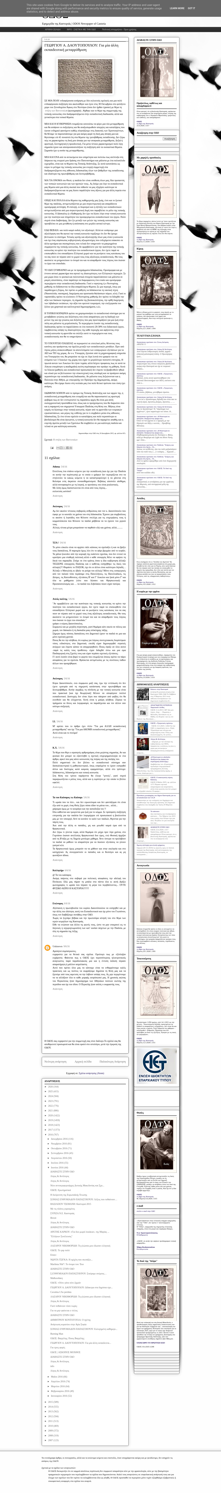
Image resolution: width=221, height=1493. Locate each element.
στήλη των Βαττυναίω (55, 110)
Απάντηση (58, 496)
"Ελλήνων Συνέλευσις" (61, 1236)
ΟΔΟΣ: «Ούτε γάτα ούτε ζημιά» (65, 1282)
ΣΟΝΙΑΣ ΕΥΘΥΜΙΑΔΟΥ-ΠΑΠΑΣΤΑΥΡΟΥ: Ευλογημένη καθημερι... (83, 1329)
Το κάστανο (155, 811)
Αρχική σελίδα (83, 1061)
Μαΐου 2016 (57, 1376)
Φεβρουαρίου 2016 (60, 1391)
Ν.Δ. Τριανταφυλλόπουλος (147, 1233)
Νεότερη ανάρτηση (56, 1061)
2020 (51, 1115)
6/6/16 (68, 870)
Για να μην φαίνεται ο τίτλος (64, 1310)
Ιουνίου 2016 (57, 1167)
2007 (51, 1440)
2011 (50, 1421)
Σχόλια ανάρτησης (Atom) (91, 1073)
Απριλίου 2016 (58, 1381)
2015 (51, 1402)
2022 (51, 1106)
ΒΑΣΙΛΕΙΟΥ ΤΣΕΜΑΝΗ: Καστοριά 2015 (70, 1204)
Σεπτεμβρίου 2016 (60, 1153)
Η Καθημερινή (142, 1235)
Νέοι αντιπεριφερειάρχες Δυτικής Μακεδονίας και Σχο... (77, 1185)
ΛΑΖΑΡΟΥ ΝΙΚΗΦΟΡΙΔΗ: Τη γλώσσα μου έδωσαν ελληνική (80, 1246)
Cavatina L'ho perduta (60, 1292)
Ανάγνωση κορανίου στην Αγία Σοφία (68, 1324)
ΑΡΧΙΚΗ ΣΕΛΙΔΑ (53, 29)
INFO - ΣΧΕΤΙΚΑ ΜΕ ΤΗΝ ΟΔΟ (81, 29)
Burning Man (56, 1334)
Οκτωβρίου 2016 (59, 1148)
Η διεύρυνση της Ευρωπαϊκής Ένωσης (68, 1195)
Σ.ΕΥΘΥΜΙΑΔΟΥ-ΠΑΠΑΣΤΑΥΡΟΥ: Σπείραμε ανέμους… (78, 1273)
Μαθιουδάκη (56, 1278)
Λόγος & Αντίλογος (59, 1176)
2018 (51, 1125)
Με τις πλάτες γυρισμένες (62, 1209)
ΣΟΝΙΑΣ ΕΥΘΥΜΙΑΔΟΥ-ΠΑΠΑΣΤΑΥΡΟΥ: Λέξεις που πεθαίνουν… (83, 1199)
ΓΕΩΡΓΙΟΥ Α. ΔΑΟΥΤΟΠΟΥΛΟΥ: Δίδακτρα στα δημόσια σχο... (81, 1287)
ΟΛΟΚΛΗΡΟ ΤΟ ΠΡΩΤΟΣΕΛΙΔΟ (151, 1343)
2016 (51, 1134)
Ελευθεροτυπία (142, 1249)
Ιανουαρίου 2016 (59, 1396)
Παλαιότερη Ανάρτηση (113, 1061)
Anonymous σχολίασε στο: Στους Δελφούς (153, 342)
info (52, 1366)
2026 (51, 1086)
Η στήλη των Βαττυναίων (65, 439)
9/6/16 (67, 946)
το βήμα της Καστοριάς (145, 123)
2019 (51, 1120)
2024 (51, 1096)
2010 (51, 1426)
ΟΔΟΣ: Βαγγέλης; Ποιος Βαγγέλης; (67, 1338)
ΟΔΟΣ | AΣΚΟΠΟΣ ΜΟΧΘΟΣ (65, 1352)
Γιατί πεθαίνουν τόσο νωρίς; (63, 1306)
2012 (51, 1416)
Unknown (58, 946)
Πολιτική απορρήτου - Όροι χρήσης (119, 29)
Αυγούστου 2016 (59, 1158)
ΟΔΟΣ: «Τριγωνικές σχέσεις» (162, 723)
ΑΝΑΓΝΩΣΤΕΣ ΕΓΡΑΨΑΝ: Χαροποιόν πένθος (161, 706)
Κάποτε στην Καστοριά (159, 689)
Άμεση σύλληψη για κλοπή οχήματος (151, 845)
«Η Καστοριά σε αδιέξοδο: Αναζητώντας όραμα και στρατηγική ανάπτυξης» (161, 759)
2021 (51, 1110)
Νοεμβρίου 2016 (59, 1143)
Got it (191, 8)
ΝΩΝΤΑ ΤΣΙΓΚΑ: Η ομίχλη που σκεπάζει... (71, 1259)
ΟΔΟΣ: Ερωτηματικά (60, 1190)
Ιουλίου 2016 (57, 1163)
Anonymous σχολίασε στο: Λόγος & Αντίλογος (154, 349)
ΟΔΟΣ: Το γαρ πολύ (60, 1250)
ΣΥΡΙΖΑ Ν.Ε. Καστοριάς (62, 1213)
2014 (51, 1406)
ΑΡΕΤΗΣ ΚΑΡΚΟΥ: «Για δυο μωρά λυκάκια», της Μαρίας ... (79, 1232)
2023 (51, 1101)
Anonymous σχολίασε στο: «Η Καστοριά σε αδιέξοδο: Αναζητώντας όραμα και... (153, 417)
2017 (51, 1129)
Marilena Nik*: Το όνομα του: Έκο (67, 1264)
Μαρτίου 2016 (58, 1386)
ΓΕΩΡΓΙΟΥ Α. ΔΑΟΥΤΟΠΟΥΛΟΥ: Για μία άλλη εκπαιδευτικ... (80, 1343)
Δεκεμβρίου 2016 (59, 1139)
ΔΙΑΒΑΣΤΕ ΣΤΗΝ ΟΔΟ (62, 1171)
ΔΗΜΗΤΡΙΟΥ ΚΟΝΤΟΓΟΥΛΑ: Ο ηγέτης (70, 1320)
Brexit (53, 1218)
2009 (51, 1430)
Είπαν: (53, 1255)
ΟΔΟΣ (139, 121)
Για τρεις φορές (57, 1347)
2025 (51, 1091)
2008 (51, 1435)
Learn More (177, 8)
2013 (51, 1411)
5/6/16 (64, 466)
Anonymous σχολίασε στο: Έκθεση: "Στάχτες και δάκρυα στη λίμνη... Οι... (155, 446)
